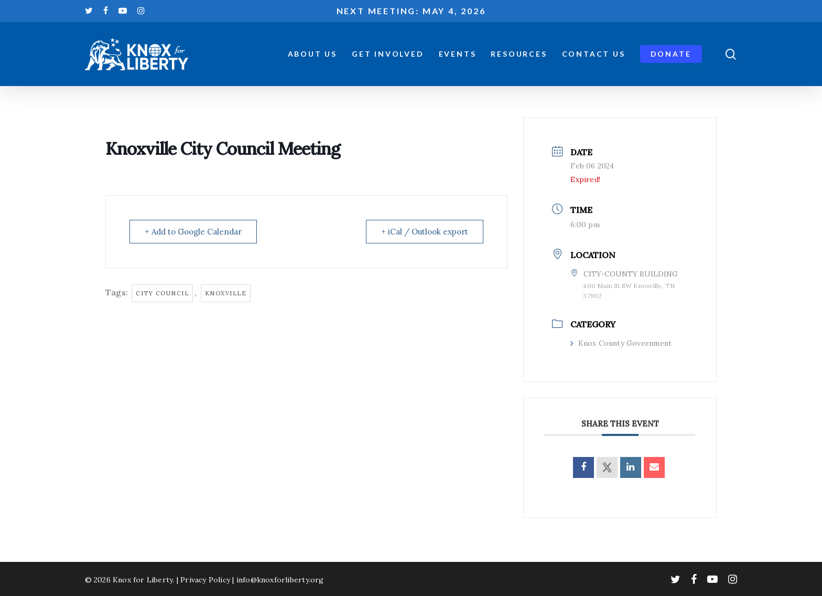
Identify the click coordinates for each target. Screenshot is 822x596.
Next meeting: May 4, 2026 (411, 11)
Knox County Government (621, 343)
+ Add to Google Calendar (193, 232)
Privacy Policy (205, 579)
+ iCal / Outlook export (424, 232)
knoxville (226, 293)
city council (162, 293)
